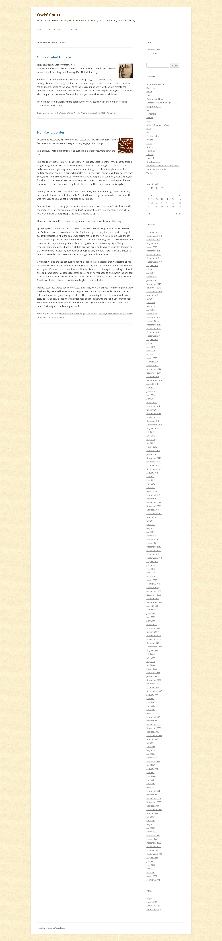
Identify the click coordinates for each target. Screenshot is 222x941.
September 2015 (154, 335)
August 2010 (152, 561)
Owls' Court (48, 15)
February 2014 (153, 406)
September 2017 (154, 261)
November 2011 (153, 506)
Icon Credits (77, 29)
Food (148, 121)
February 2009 (153, 628)
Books (149, 91)
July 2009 (150, 609)
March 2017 (151, 276)
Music (94, 313)
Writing (84, 112)
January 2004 (152, 794)
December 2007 (153, 680)
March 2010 (151, 580)
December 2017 (153, 250)
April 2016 (150, 310)
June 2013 (150, 435)
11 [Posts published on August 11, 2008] (152, 199)
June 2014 (150, 391)
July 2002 (150, 861)
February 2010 (153, 583)
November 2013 (153, 417)
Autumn (110, 112)
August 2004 (152, 768)
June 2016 (150, 302)
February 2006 (153, 761)
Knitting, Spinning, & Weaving (159, 125)
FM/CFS (149, 117)
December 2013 (153, 413)
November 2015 (153, 328)
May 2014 (150, 395)
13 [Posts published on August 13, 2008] (162, 199)
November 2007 (153, 683)
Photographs (152, 136)
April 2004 (150, 783)
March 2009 (151, 624)
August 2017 (152, 265)
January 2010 (152, 587)
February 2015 (153, 361)
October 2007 (152, 687)
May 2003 (150, 824)
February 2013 (153, 450)
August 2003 (152, 813)
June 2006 (150, 746)
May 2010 (150, 572)
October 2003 (152, 805)
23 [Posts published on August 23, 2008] (180, 202)
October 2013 (152, 421)
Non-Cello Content (52, 132)
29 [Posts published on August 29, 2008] (173, 206)
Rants (149, 143)
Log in (149, 898)
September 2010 (154, 557)
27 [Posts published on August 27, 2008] (162, 206)
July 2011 (150, 520)
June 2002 (150, 865)
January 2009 (152, 631)
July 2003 (150, 816)
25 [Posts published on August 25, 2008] (152, 206)
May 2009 (150, 617)
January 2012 (152, 498)
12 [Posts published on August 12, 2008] (157, 199)
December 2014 (153, 369)
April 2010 (150, 576)
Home (39, 29)
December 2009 (153, 591)
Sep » (178, 213)
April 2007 (150, 709)
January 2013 (152, 454)
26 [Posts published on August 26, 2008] (157, 206)
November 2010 (153, 550)
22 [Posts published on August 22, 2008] (173, 202)
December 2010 (153, 546)
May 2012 (150, 483)
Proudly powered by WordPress (51, 928)
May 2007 (150, 705)
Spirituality (151, 150)
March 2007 (151, 713)
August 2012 (152, 472)
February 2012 (153, 495)
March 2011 (151, 535)
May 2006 (150, 750)
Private (149, 139)
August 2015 (152, 339)
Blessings (150, 87)
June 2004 (150, 776)
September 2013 (154, 424)
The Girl (150, 158)
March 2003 (151, 831)
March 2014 (151, 402)
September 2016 (154, 291)
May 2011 (150, 528)
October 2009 (152, 598)
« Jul (148, 213)
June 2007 (150, 702)
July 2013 (150, 432)
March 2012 (151, 491)
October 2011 (152, 509)
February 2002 (153, 879)
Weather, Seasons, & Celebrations (162, 165)
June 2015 (150, 347)
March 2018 (151, 247)
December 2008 (153, 635)
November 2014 (153, 372)
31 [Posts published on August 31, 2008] (147, 210)
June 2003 (150, 820)
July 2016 (150, 298)
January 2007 (152, 720)
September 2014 (154, 380)
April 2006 (150, 754)
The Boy (101, 313)
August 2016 (152, 295)
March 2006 (151, 757)
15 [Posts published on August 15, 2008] (173, 199)
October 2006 (152, 731)
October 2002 (152, 850)
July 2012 (150, 476)
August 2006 (152, 739)
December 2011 (153, 502)
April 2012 (150, 487)
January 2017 (152, 280)
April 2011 (150, 532)
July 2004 (150, 772)
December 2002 (153, 842)
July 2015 (150, 343)
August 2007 (152, 694)
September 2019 (154, 236)
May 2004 (150, 779)
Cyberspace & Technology (72, 313)
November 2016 (153, 287)
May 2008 (150, 661)
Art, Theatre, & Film (155, 84)
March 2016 (151, 313)
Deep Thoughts (153, 106)
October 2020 (152, 232)
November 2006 (153, 728)
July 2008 (150, 654)
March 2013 (151, 446)
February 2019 (153, 239)
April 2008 (150, 665)
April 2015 (150, 354)
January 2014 (152, 409)
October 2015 (152, 332)
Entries (151, 902)
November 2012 (153, 461)
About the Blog (56, 29)
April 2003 (150, 828)
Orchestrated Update (54, 57)
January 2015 (152, 365)
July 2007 (150, 698)
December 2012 (153, 458)
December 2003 (153, 798)
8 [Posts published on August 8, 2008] (172, 195)
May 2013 (150, 439)
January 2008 (152, 676)
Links (148, 128)
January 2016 (152, 321)
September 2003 (154, 809)
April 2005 (150, 765)
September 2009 (154, 602)
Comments (153, 905)
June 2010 (150, 569)
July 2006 (150, 742)
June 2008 (150, 657)
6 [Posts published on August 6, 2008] (161, 195)
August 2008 (152, 650)
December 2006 (153, 724)
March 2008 (151, 668)
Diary (88, 313)
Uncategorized (153, 162)
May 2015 (150, 350)
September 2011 (154, 513)
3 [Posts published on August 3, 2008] (147, 195)
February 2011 (153, 539)
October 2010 (152, 554)
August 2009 (152, 606)
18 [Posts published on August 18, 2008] (152, 202)
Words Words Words (70, 112)
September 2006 (154, 735)
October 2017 (152, 258)
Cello (148, 95)
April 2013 (150, 443)
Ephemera (151, 113)
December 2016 (153, 284)
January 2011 (152, 543)
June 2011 (150, 524)
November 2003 (153, 802)
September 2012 (154, 469)
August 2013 (152, 428)
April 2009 (150, 620)
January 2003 (152, 839)
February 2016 (153, 317)
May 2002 (150, 868)
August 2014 (152, 384)
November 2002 (153, 846)
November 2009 (153, 594)
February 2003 (153, 835)
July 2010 (150, 565)
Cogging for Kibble (154, 99)
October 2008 (152, 643)
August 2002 (152, 857)
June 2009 (150, 613)
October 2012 (152, 465)
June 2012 (150, 480)
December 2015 (153, 324)
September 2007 (154, 691)
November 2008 (153, 639)
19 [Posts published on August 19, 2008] (157, 202)
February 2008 (153, 672)
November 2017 (153, 254)
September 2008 (154, 646)
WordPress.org (153, 909)
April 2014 (150, 398)
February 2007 (153, 717)
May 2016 (150, 306)
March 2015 (151, 358)
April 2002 (150, 872)
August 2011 (152, 517)
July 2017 (150, 269)
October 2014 (152, 376)
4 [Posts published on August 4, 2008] (151, 195)
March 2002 (151, 876)
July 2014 (150, 387)
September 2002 (154, 853)
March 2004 (151, 787)
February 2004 (153, 791)
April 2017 (150, 273)
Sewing (149, 147)
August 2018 (152, 243)
